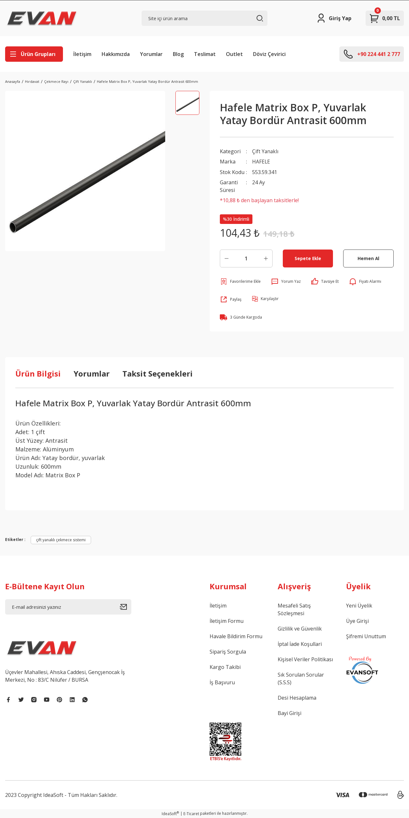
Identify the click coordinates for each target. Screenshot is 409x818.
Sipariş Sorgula (228, 651)
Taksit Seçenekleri (157, 373)
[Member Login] (333, 18)
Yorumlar (151, 54)
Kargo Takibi (225, 666)
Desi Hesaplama (297, 697)
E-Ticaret (191, 813)
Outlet (234, 54)
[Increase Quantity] (265, 258)
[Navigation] (34, 54)
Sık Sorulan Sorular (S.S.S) (301, 678)
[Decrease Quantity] (226, 258)
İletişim (82, 54)
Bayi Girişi (289, 712)
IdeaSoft (170, 813)
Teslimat (205, 54)
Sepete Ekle (307, 258)
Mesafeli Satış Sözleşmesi (294, 609)
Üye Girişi (357, 620)
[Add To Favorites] (240, 281)
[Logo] (42, 18)
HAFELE (261, 161)
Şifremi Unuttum (366, 635)
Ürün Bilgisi (38, 373)
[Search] (205, 18)
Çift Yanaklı (265, 151)
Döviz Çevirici (269, 54)
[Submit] (125, 606)
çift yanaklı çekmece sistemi (61, 539)
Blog (178, 54)
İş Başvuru (222, 682)
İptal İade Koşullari (300, 643)
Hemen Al (369, 258)
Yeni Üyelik (359, 605)
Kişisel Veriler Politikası (305, 659)
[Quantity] (246, 258)
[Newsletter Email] (68, 606)
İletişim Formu (226, 620)
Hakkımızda (116, 54)
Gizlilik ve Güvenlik (300, 628)
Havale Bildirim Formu (236, 635)
